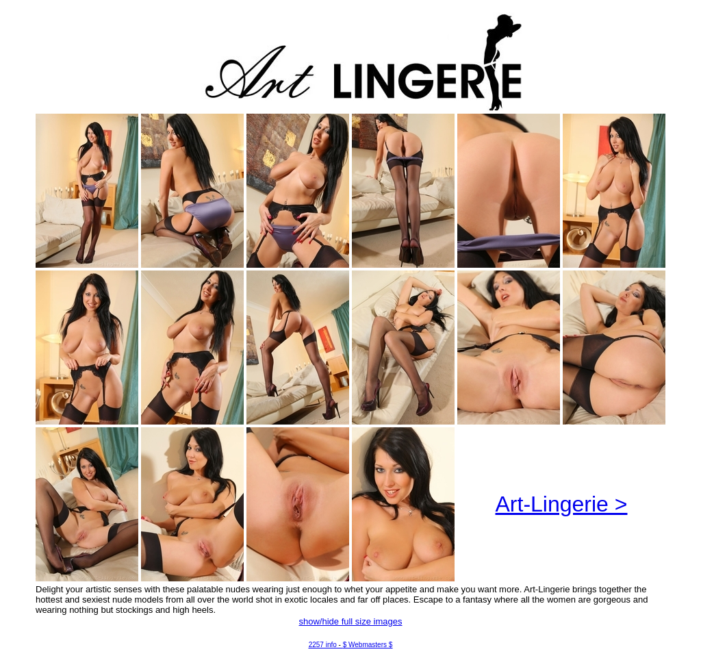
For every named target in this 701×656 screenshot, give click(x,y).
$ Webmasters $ (368, 644)
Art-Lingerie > (562, 504)
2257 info (323, 644)
